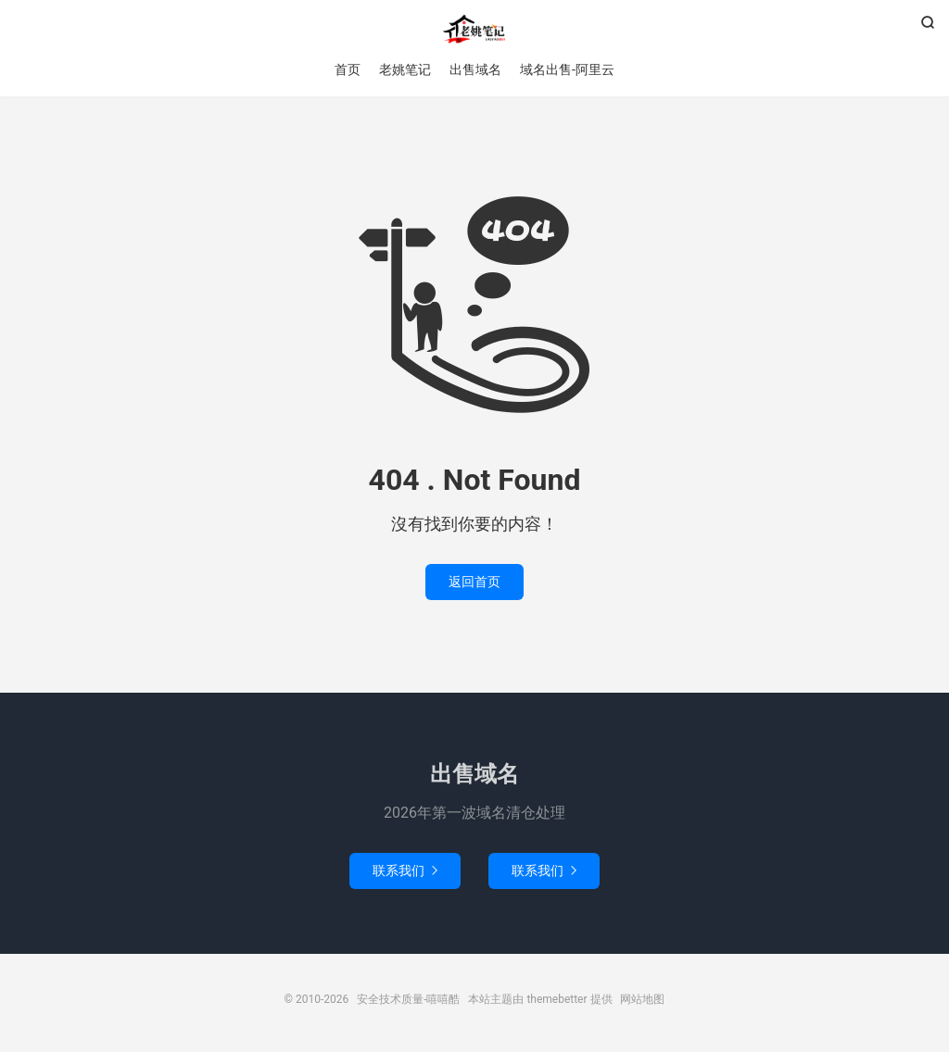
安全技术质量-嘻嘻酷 (475, 29)
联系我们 (405, 870)
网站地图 (642, 999)
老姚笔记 (405, 69)
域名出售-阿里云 (567, 69)
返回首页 (474, 581)
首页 (348, 69)
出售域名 (475, 69)
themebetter (556, 999)
